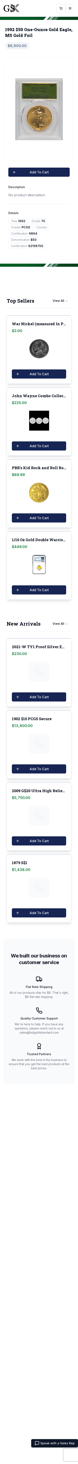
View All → (60, 300)
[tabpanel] (39, 109)
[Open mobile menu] (70, 8)
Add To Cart (30, 172)
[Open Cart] (61, 8)
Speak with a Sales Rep (55, 1443)
